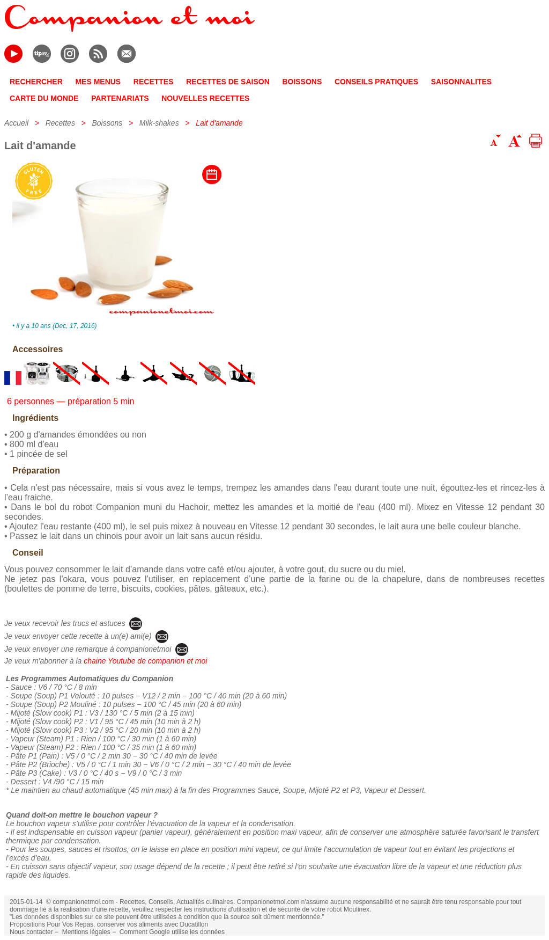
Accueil (16, 123)
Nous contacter (31, 932)
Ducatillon (194, 924)
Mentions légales (86, 932)
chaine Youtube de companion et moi (145, 661)
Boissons (107, 123)
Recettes (60, 123)
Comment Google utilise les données (172, 932)
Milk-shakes (159, 123)
